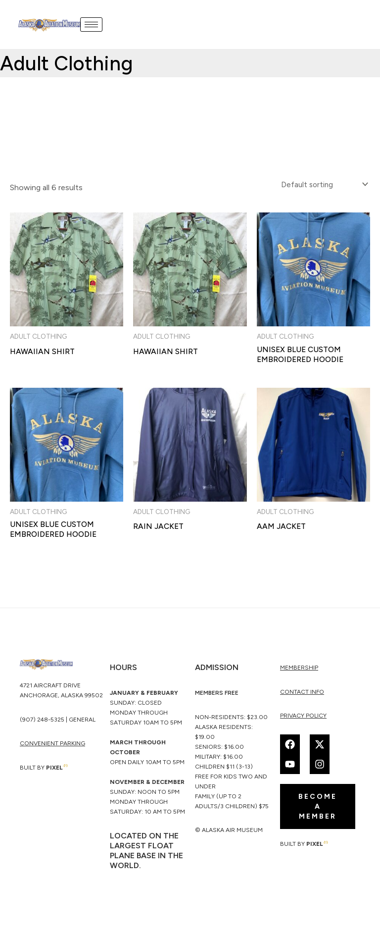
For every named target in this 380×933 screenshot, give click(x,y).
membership (299, 670)
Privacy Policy (303, 718)
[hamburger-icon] (92, 24)
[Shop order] (322, 184)
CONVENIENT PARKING (52, 746)
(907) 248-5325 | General (57, 722)
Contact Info (302, 694)
